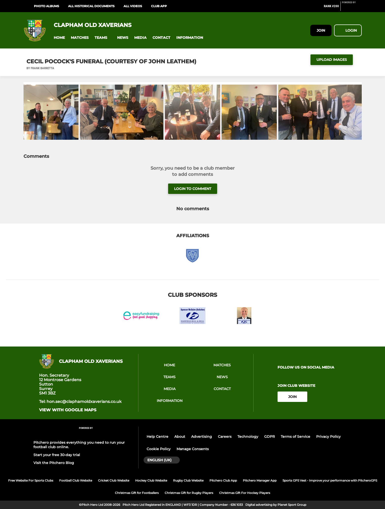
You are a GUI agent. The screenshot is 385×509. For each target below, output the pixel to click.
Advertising (201, 436)
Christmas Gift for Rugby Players (189, 493)
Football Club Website (75, 480)
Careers (224, 436)
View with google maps (67, 410)
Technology (247, 436)
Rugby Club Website (188, 480)
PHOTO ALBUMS (46, 6)
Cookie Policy (159, 449)
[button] (59, 38)
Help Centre (157, 436)
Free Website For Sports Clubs (30, 480)
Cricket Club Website (113, 480)
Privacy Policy (328, 436)
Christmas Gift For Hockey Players (244, 493)
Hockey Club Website (151, 480)
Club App (159, 6)
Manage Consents (193, 449)
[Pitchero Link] (352, 8)
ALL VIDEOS (133, 6)
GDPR (269, 436)
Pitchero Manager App (260, 480)
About (179, 436)
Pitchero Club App (223, 480)
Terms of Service (295, 436)
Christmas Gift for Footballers (137, 493)
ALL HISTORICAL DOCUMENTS (91, 6)
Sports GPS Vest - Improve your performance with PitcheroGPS (329, 480)
